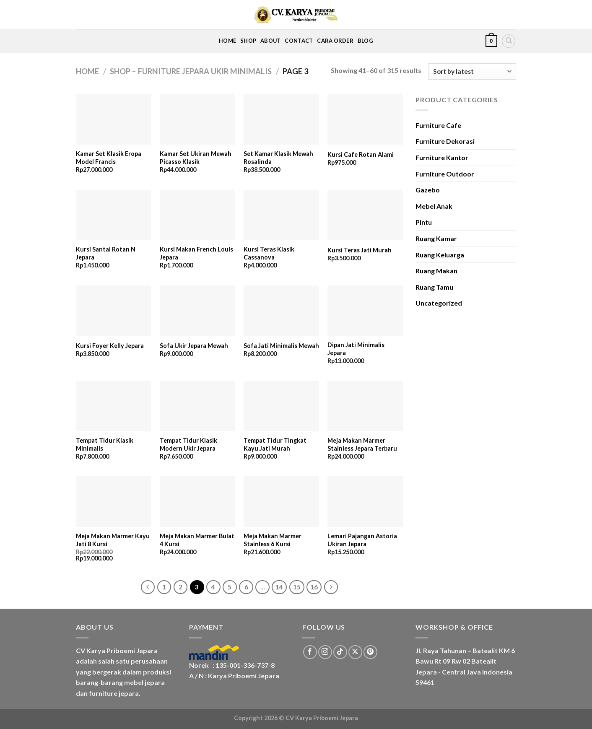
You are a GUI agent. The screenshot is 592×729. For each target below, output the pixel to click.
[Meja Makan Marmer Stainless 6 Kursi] (281, 501)
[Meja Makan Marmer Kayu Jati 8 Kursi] (113, 501)
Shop (248, 40)
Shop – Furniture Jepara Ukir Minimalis (191, 71)
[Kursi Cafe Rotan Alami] (365, 119)
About (270, 40)
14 (279, 587)
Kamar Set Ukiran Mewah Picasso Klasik (195, 157)
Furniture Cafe (438, 125)
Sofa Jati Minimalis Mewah (281, 345)
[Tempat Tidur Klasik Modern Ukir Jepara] (197, 406)
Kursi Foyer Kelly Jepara (110, 345)
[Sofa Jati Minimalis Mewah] (281, 310)
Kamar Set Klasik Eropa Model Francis (108, 157)
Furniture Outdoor (444, 174)
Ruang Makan (436, 271)
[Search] (508, 41)
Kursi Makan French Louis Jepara (196, 253)
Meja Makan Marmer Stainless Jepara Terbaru (362, 444)
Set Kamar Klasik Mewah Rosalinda (278, 157)
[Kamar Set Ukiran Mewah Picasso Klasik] (197, 119)
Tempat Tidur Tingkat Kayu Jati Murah (275, 444)
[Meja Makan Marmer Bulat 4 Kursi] (197, 501)
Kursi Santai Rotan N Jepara (105, 253)
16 (314, 587)
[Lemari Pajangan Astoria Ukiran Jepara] (365, 501)
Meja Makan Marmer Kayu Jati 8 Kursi (113, 539)
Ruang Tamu (434, 287)
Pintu (423, 222)
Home (227, 40)
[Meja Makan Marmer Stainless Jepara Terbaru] (365, 406)
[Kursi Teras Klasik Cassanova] (281, 215)
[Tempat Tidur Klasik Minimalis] (113, 406)
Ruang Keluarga (439, 255)
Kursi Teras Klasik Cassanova (269, 253)
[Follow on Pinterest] (370, 652)
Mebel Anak (433, 206)
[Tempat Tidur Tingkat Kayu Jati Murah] (281, 406)
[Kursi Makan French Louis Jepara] (197, 215)
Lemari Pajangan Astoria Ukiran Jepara (362, 539)
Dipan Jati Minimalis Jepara (355, 348)
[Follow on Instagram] (325, 652)
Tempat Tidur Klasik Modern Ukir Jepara (188, 444)
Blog (365, 40)
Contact (299, 40)
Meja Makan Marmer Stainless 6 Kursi (272, 539)
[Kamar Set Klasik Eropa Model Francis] (113, 119)
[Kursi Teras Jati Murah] (365, 215)
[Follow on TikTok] (340, 652)
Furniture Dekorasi (445, 141)
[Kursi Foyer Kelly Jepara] (113, 310)
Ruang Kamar (436, 238)
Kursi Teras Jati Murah (359, 250)
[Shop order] (472, 71)
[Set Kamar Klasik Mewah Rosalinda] (281, 119)
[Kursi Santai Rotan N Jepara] (113, 215)
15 (297, 587)
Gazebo (427, 190)
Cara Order (335, 40)
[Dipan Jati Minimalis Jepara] (365, 310)
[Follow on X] (355, 652)
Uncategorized (438, 303)
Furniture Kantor (441, 157)
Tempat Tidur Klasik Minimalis (104, 444)
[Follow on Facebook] (310, 652)
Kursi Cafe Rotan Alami (360, 154)
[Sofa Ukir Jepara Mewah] (197, 310)
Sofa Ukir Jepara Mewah (194, 345)
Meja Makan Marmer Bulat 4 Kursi (197, 539)
